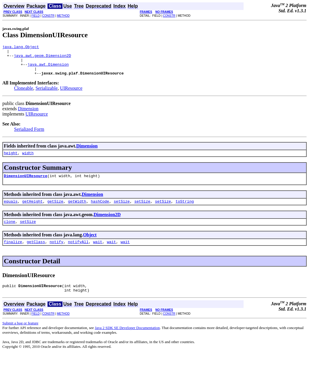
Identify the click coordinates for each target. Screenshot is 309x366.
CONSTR (48, 15)
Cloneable (23, 94)
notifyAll (78, 252)
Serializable (47, 94)
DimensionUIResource (25, 183)
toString (184, 210)
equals (11, 210)
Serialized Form (29, 135)
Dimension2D (107, 223)
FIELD (35, 15)
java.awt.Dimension (48, 68)
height (11, 159)
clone (9, 231)
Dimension (28, 114)
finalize (13, 252)
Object (90, 244)
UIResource (71, 94)
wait (97, 252)
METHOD (63, 15)
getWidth (77, 210)
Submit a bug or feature (20, 335)
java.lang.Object (20, 47)
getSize (55, 210)
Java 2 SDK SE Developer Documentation (127, 340)
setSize (122, 210)
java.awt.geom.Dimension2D (42, 58)
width (27, 159)
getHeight (32, 210)
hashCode (100, 210)
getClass (36, 252)
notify (56, 252)
